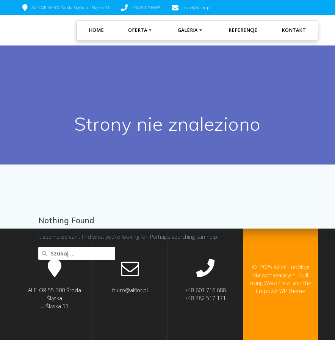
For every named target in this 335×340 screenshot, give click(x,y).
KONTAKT (294, 30)
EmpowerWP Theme (280, 291)
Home (96, 30)
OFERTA (137, 30)
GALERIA (187, 30)
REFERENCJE (243, 30)
